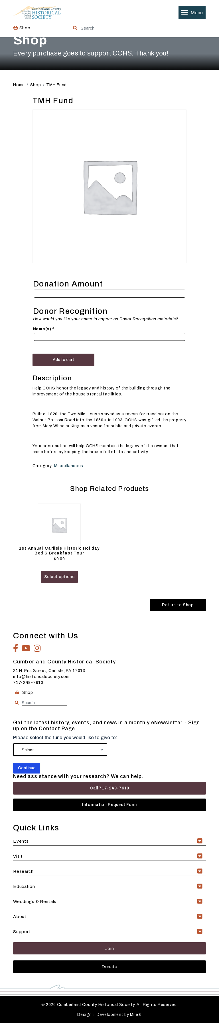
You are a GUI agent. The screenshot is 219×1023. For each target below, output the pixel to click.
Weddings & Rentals (34, 901)
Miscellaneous (68, 466)
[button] (192, 12)
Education (24, 886)
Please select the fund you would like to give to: (65, 737)
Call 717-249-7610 (109, 788)
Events (21, 841)
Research (23, 871)
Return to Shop (178, 605)
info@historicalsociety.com (41, 677)
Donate (109, 966)
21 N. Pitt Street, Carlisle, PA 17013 (49, 671)
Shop (21, 27)
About (20, 916)
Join (109, 948)
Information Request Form (109, 805)
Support (22, 931)
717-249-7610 (28, 682)
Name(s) (43, 329)
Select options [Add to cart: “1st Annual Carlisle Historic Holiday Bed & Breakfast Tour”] (59, 577)
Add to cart (63, 360)
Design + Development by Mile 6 (109, 1014)
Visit (18, 856)
